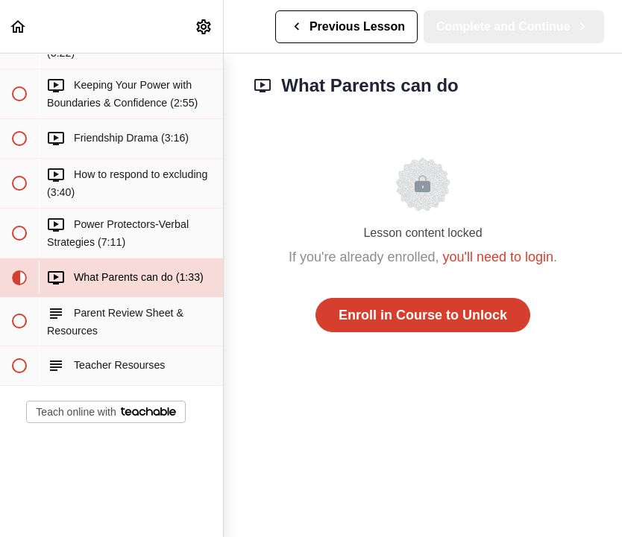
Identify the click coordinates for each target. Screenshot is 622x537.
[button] (18, 26)
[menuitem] (204, 26)
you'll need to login (498, 257)
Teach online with (105, 412)
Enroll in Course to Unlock (423, 315)
